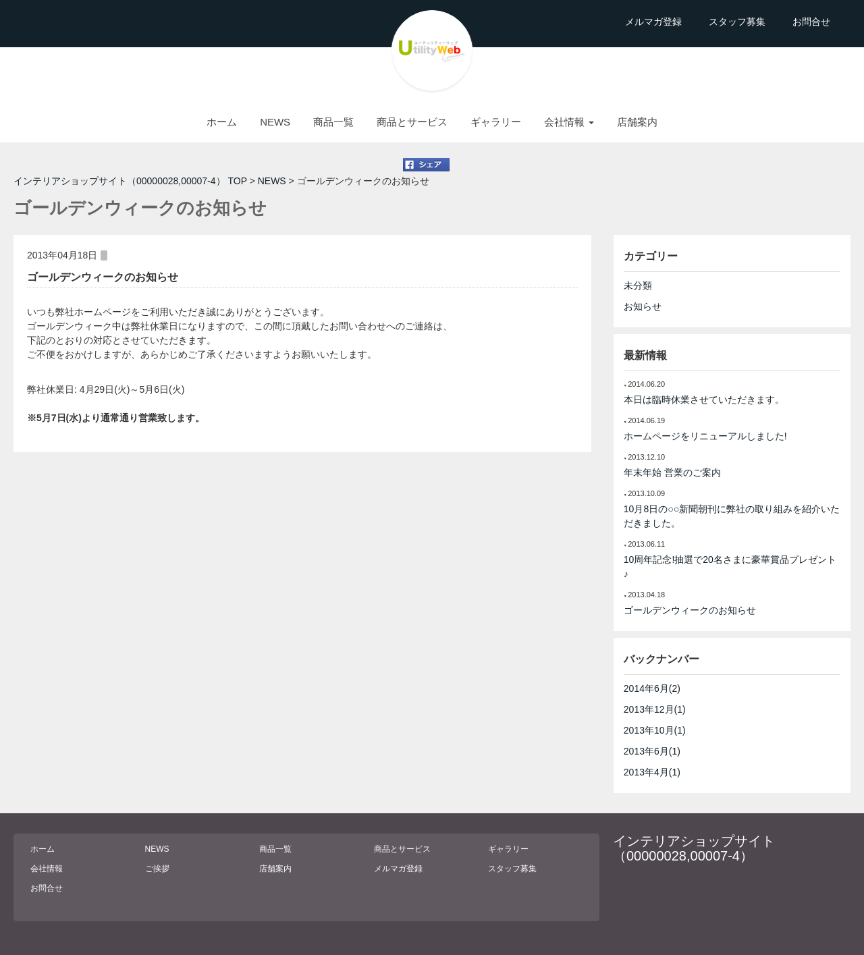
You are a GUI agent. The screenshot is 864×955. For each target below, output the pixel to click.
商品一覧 (333, 122)
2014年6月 (652, 688)
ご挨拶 (157, 868)
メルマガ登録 (653, 21)
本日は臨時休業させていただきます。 (704, 399)
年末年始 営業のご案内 (672, 472)
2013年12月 (655, 709)
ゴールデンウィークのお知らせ (102, 277)
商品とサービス (412, 122)
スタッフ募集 (737, 21)
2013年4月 (652, 772)
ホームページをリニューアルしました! (705, 436)
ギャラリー (495, 122)
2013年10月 (655, 730)
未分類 (638, 285)
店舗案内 (637, 122)
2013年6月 (652, 751)
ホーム (222, 122)
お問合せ (811, 21)
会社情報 (46, 868)
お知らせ (643, 306)
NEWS (275, 122)
